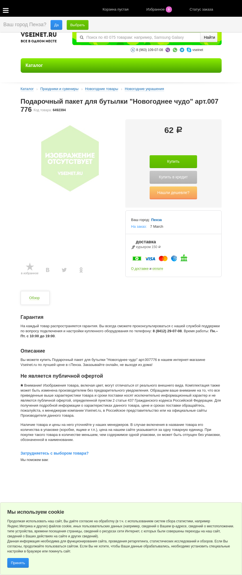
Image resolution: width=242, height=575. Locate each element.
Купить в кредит (173, 177)
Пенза (156, 220)
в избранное (30, 273)
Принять (18, 563)
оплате (157, 269)
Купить (173, 161)
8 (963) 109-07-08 (149, 50)
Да (56, 25)
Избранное (159, 9)
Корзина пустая (116, 9)
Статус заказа (201, 9)
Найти (209, 37)
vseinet (197, 50)
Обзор (34, 298)
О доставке (140, 269)
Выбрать (77, 25)
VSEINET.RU (39, 38)
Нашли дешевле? (173, 192)
